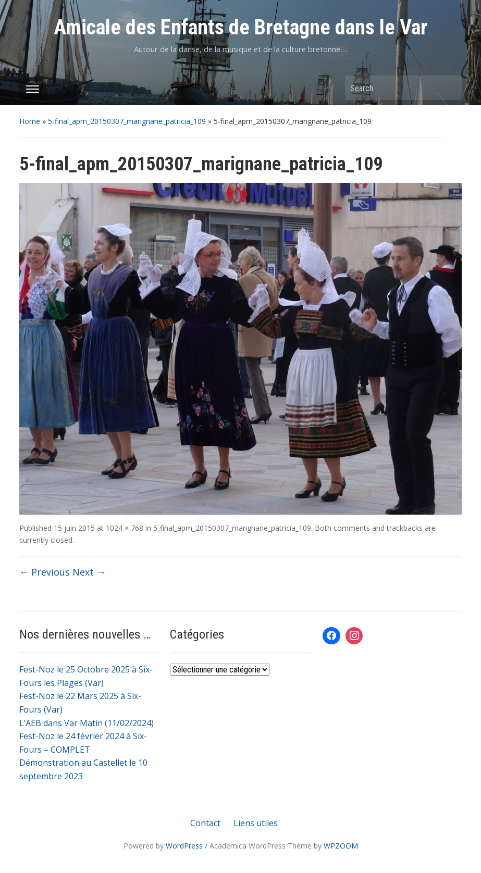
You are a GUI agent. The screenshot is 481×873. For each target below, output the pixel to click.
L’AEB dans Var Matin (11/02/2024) (86, 723)
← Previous (44, 572)
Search (449, 87)
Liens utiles (255, 823)
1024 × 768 (124, 528)
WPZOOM (341, 846)
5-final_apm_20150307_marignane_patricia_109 (127, 121)
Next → (89, 572)
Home (29, 121)
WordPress (184, 846)
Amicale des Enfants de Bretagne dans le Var (240, 27)
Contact (205, 823)
